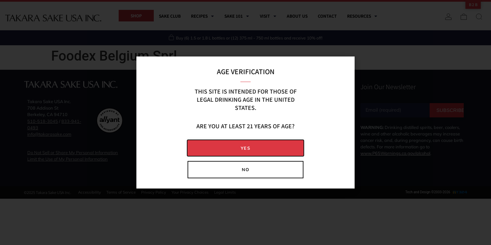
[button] (245, 148)
